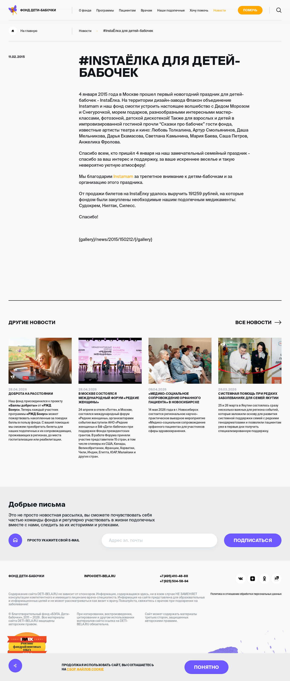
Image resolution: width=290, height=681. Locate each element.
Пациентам (127, 10)
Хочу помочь (199, 10)
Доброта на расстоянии (31, 393)
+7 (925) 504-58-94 (174, 581)
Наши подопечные (171, 10)
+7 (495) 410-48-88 (174, 576)
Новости (219, 10)
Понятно (206, 667)
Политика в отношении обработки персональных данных (245, 593)
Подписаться (253, 540)
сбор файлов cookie (85, 669)
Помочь (250, 10)
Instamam (123, 176)
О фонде (85, 10)
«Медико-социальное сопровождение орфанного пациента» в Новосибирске (175, 398)
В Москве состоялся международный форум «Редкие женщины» (109, 398)
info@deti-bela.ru (99, 576)
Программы (105, 10)
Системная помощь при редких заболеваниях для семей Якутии (248, 396)
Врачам (146, 10)
